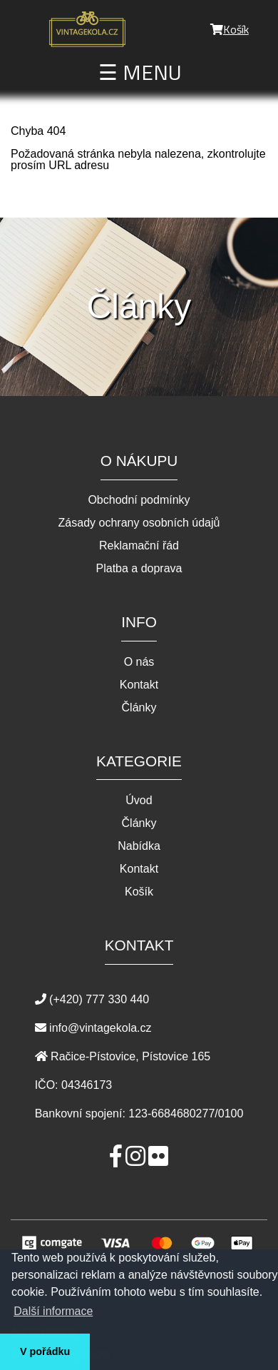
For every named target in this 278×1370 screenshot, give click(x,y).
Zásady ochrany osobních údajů (139, 523)
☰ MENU (140, 72)
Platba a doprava (139, 568)
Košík (229, 29)
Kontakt (139, 685)
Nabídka (139, 846)
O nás (139, 662)
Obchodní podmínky (139, 500)
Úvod (138, 800)
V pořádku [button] (45, 1351)
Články (139, 708)
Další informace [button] (53, 1311)
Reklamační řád (139, 546)
